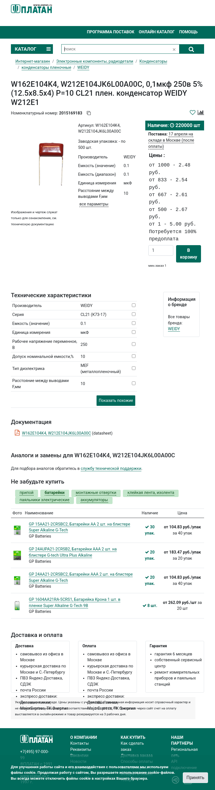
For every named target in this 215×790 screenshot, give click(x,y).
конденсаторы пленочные (46, 67)
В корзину (188, 254)
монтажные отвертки (96, 492)
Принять (195, 777)
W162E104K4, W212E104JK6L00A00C (56, 433)
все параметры (94, 204)
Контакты (79, 743)
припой (27, 492)
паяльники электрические (44, 500)
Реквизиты (80, 749)
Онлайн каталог (157, 32)
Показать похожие (116, 400)
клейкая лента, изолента (150, 492)
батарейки (55, 492)
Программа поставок (110, 32)
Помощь (188, 32)
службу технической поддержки (111, 468)
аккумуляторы (94, 500)
